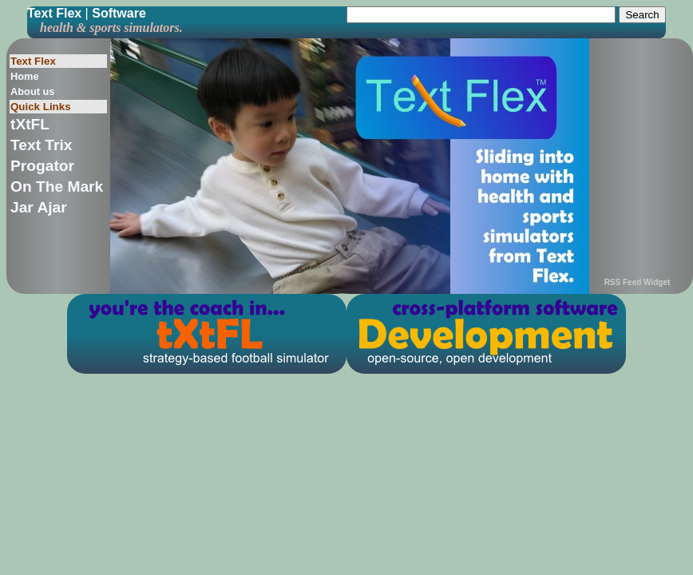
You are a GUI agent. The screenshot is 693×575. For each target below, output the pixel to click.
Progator (42, 165)
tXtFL (30, 124)
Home (24, 76)
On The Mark (56, 186)
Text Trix (41, 145)
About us (32, 91)
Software (119, 13)
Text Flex (54, 13)
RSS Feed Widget (637, 282)
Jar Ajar (38, 207)
